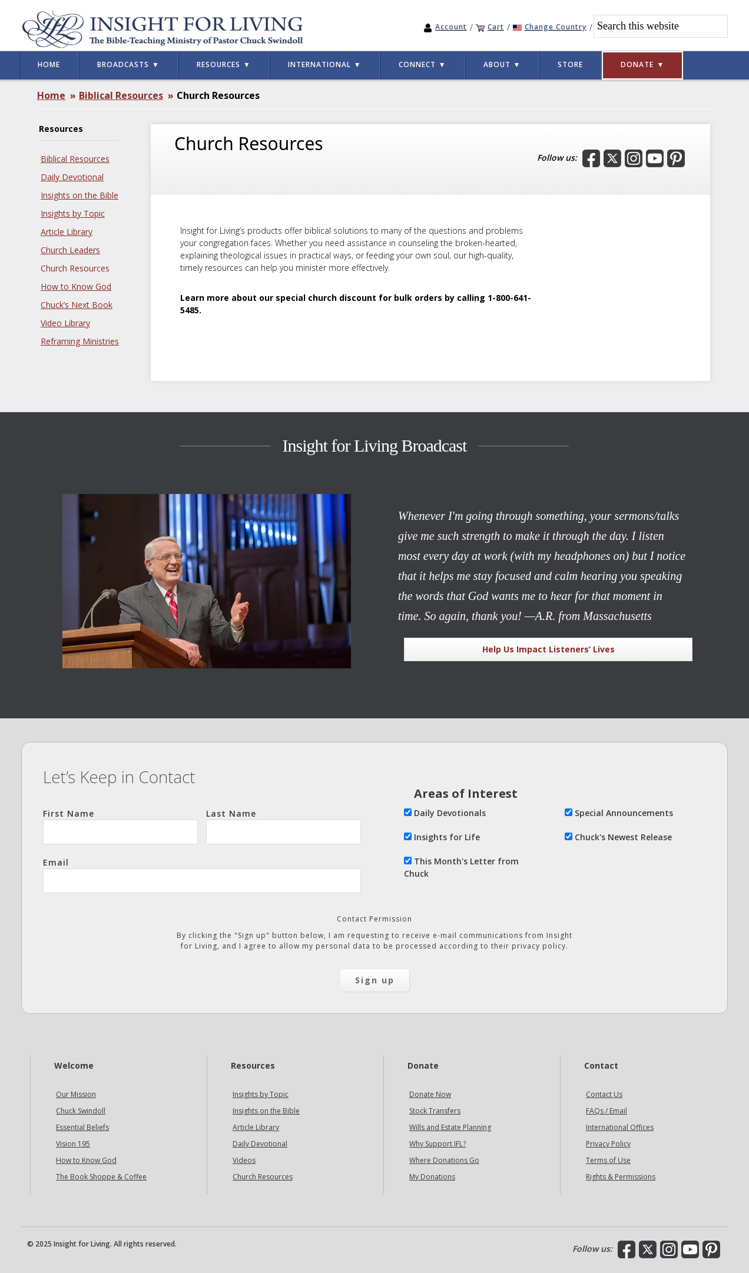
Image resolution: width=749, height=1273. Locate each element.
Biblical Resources (75, 158)
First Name (120, 826)
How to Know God (76, 286)
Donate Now (430, 1094)
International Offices (620, 1127)
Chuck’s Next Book (76, 304)
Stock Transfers (434, 1111)
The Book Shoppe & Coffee (101, 1177)
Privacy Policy (608, 1144)
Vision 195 (73, 1144)
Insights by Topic (73, 213)
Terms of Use (608, 1160)
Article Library (66, 231)
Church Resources (75, 268)
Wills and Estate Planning (450, 1127)
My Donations (432, 1177)
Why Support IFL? (437, 1144)
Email (202, 875)
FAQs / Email (606, 1111)
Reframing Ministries (80, 341)
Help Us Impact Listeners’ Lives (548, 649)
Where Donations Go (444, 1160)
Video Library (65, 323)
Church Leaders (70, 250)
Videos (244, 1160)
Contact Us (604, 1094)
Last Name (283, 826)
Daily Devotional (72, 177)
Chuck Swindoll (80, 1111)
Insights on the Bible (79, 195)
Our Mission (76, 1094)
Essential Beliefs (82, 1127)
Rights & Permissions (620, 1177)
